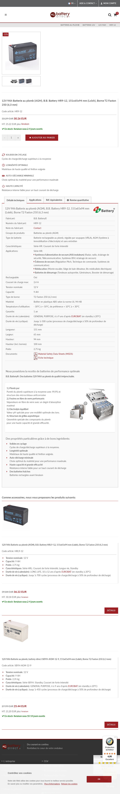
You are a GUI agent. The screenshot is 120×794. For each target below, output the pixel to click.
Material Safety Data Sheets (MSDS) (55, 354)
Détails (111, 610)
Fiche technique (45, 357)
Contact (37, 228)
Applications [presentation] (35, 200)
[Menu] (115, 738)
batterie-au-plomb (70, 25)
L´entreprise (9, 761)
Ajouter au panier (42, 137)
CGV (46, 761)
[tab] (15, 200)
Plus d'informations (52, 784)
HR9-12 (112, 25)
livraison (25, 124)
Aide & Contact (88, 3)
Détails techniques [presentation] (15, 200)
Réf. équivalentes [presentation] (54, 200)
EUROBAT (76, 316)
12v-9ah (102, 25)
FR (72, 3)
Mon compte (108, 3)
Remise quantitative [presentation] (78, 200)
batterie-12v (89, 25)
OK (99, 779)
